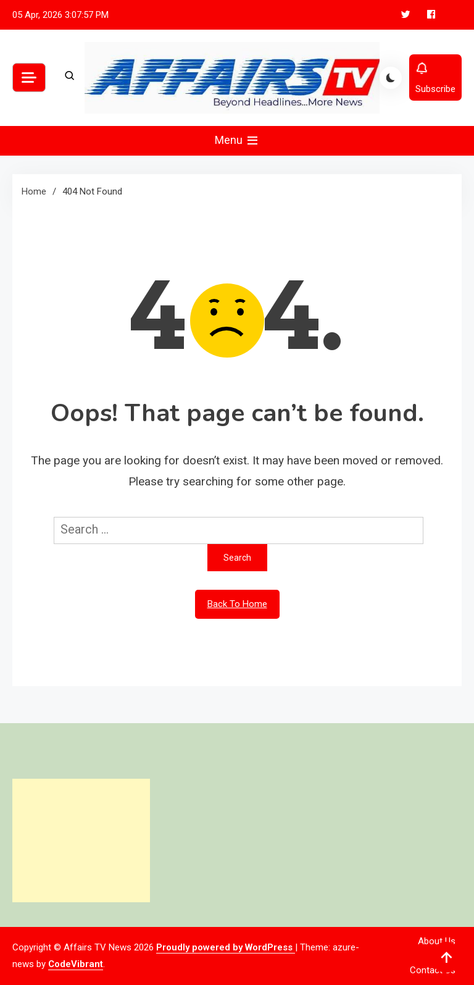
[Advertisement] (81, 840)
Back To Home (237, 604)
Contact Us (432, 970)
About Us (436, 941)
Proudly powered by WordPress (225, 947)
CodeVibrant (75, 964)
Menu (237, 140)
